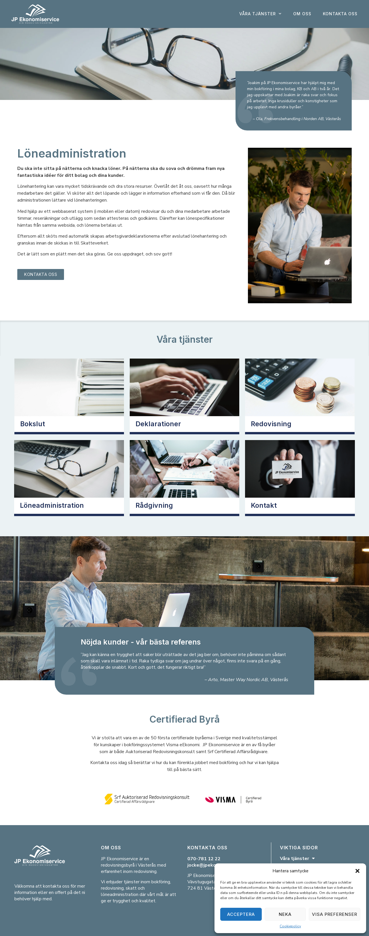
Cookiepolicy (290, 926)
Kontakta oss (340, 13)
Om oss (302, 13)
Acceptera (241, 914)
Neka (285, 914)
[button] (357, 871)
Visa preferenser (334, 914)
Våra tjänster (260, 14)
